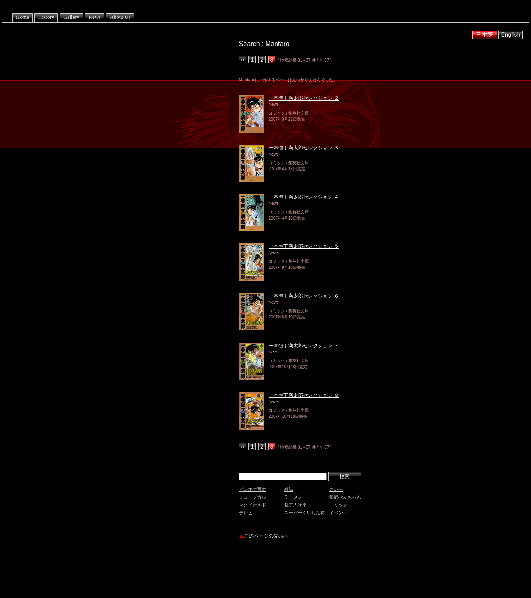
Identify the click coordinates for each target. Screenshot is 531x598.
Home (22, 17)
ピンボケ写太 (252, 489)
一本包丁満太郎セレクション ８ (304, 395)
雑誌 (288, 489)
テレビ (246, 512)
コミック (338, 504)
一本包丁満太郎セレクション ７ (304, 345)
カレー (336, 489)
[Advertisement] (335, 564)
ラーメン (293, 497)
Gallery (71, 17)
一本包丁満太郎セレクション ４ (304, 197)
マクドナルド (252, 504)
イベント (338, 512)
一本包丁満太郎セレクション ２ (304, 98)
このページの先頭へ (266, 536)
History (46, 17)
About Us (120, 17)
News (95, 17)
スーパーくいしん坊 (304, 512)
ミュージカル (252, 497)
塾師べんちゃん (345, 497)
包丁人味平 (295, 504)
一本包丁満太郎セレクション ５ (304, 246)
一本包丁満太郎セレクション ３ (304, 148)
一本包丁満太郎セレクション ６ (304, 296)
